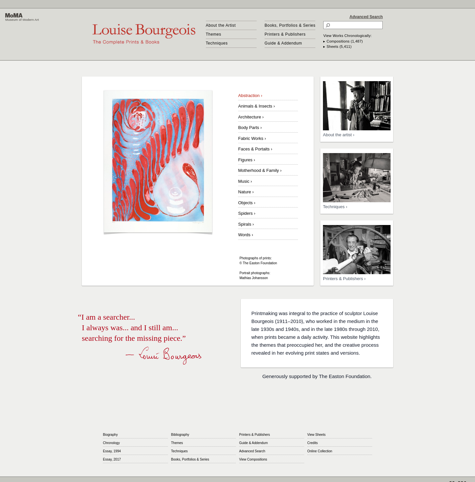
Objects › (246, 202)
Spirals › (246, 224)
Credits (312, 443)
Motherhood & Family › (260, 170)
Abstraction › (250, 95)
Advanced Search (366, 17)
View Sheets (316, 434)
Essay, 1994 (112, 451)
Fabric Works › (252, 138)
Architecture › (251, 116)
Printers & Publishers (285, 34)
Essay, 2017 (112, 459)
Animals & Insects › (256, 106)
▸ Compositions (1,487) (343, 41)
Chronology (111, 443)
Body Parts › (250, 127)
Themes (213, 34)
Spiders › (246, 213)
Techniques (217, 43)
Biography (110, 434)
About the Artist (221, 25)
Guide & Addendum (283, 43)
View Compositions (253, 459)
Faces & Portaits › (255, 148)
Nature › (246, 191)
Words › (245, 234)
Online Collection (319, 451)
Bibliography (180, 434)
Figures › (246, 159)
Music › (245, 181)
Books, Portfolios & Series (290, 25)
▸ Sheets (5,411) (337, 46)
